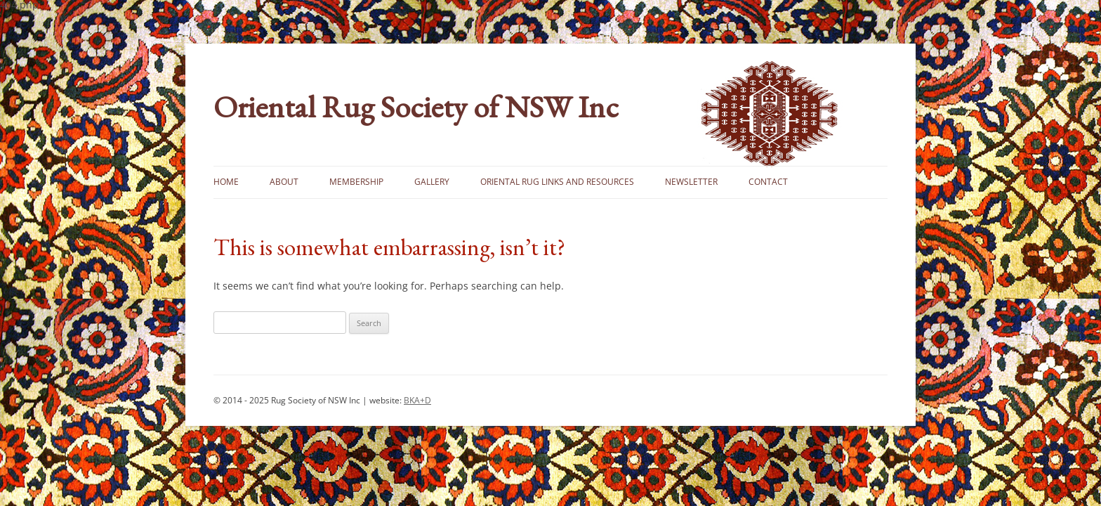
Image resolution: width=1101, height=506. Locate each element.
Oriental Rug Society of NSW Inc (416, 106)
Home (226, 182)
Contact (768, 182)
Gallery (431, 182)
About (284, 182)
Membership (356, 182)
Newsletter (691, 182)
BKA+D (417, 400)
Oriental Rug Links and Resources (557, 182)
